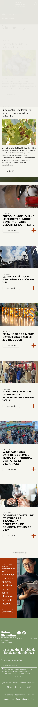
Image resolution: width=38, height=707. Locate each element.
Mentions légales (14, 687)
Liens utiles (31, 682)
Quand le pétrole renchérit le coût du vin (18, 278)
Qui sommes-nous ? (10, 682)
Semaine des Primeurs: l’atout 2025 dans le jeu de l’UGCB (19, 336)
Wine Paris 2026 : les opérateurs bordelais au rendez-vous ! (18, 395)
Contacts (22, 682)
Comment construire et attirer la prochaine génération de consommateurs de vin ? (18, 521)
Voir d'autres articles (19, 553)
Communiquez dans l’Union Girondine (19, 699)
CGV (29, 687)
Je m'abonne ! (7, 611)
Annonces (31, 695)
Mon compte (8, 695)
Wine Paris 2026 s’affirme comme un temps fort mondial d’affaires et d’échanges (17, 457)
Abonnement (20, 695)
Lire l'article (11, 288)
